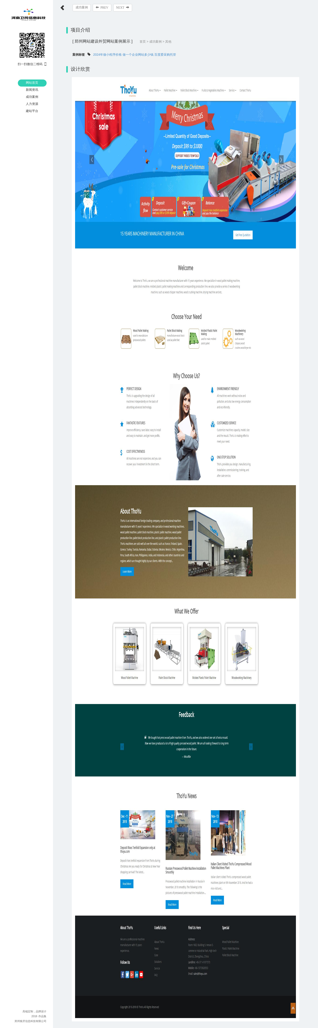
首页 (143, 41)
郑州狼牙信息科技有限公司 (30, 1021)
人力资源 (32, 104)
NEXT (122, 7)
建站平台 (32, 111)
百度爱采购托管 (165, 54)
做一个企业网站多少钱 (138, 54)
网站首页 (32, 82)
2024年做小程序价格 (107, 54)
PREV (102, 7)
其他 (168, 41)
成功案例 (32, 96)
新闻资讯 (32, 89)
